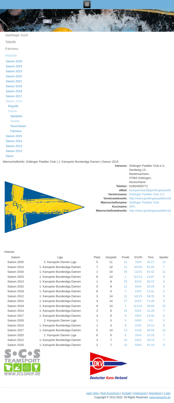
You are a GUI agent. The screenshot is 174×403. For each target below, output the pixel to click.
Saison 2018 (14, 91)
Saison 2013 (14, 146)
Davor (10, 156)
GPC (132, 206)
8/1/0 (138, 281)
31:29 (150, 310)
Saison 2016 (14, 101)
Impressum (140, 393)
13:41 (150, 291)
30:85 (150, 306)
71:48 (150, 301)
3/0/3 (138, 315)
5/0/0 (138, 345)
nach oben (92, 393)
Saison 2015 (14, 136)
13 (163, 262)
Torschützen (18, 126)
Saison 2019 (14, 86)
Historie (11, 55)
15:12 (150, 325)
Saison (12, 111)
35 (125, 271)
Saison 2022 (14, 76)
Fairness (11, 49)
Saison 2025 (14, 61)
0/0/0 (138, 320)
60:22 (150, 281)
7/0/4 (138, 262)
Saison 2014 (14, 141)
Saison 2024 (14, 66)
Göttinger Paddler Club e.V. (147, 194)
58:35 (150, 296)
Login (167, 393)
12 (125, 267)
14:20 (150, 315)
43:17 (150, 262)
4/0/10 (138, 267)
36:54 (150, 330)
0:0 (151, 320)
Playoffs (13, 106)
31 (125, 296)
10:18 (150, 335)
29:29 (150, 286)
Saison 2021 (14, 81)
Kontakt (126, 393)
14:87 (150, 276)
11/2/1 (138, 271)
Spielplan (16, 116)
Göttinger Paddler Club (144, 202)
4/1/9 (138, 330)
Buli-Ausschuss (110, 393)
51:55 (150, 267)
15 (125, 310)
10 (163, 306)
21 (125, 262)
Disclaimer (155, 393)
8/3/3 (138, 301)
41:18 (150, 345)
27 (125, 301)
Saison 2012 (14, 151)
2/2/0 (138, 325)
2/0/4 (138, 335)
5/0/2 (138, 340)
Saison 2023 (14, 71)
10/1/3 (138, 296)
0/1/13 (138, 276)
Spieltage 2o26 (16, 35)
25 (125, 281)
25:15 (150, 340)
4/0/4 (138, 286)
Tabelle (10, 42)
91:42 (150, 271)
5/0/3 (138, 310)
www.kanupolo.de (160, 397)
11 (163, 271)
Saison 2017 (14, 96)
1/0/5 (138, 291)
